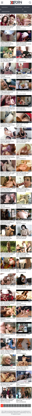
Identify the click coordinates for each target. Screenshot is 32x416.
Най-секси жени (25, 9)
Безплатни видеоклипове (5, 9)
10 (26, 405)
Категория (18, 7)
